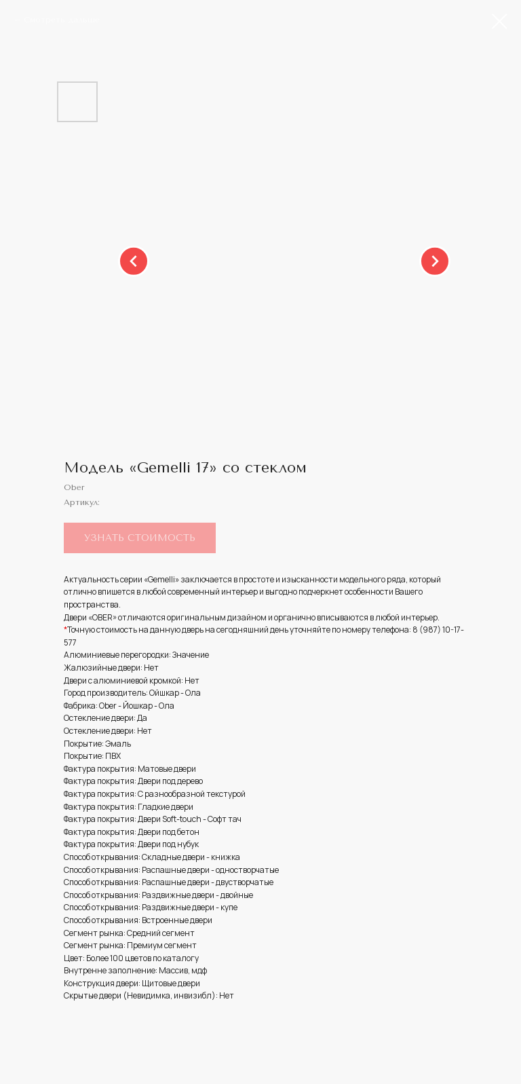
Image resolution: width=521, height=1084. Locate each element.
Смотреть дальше (62, 19)
